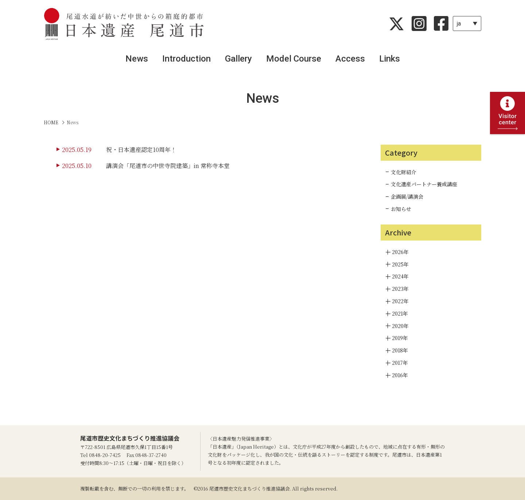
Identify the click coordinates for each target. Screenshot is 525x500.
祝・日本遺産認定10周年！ (141, 149)
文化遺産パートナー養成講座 (424, 184)
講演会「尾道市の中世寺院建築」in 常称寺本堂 (168, 165)
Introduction (186, 59)
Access (350, 59)
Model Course (293, 59)
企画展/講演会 (407, 196)
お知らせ (401, 208)
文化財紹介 (403, 172)
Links (389, 59)
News (136, 59)
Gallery (238, 59)
